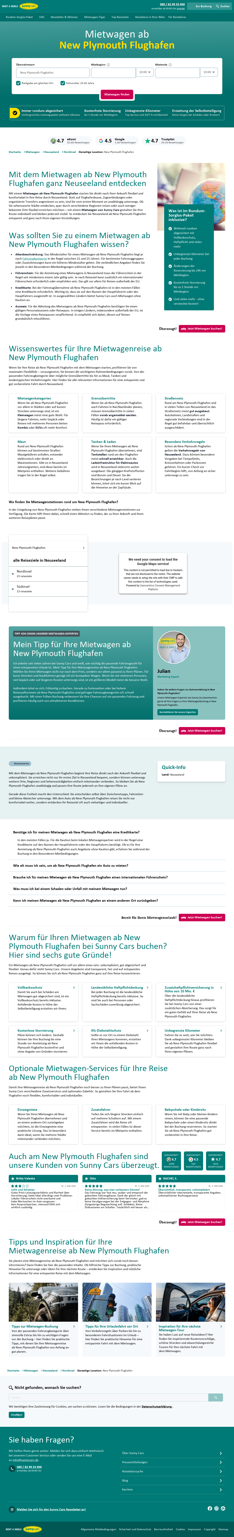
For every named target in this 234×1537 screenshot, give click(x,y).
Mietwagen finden (117, 94)
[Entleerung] (86, 73)
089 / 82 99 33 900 (29, 1467)
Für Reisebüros (177, 17)
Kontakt (181, 8)
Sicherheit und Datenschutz (135, 1529)
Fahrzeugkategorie (34, 258)
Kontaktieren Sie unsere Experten (178, 712)
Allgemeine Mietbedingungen (98, 1529)
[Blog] (223, 1508)
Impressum (194, 1529)
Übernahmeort (25, 64)
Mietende (163, 64)
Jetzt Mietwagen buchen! (201, 329)
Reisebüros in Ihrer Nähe (150, 17)
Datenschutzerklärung (157, 1406)
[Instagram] (216, 1508)
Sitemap (223, 1529)
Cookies (180, 1529)
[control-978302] (113, 73)
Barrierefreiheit (163, 1529)
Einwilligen (16, 1415)
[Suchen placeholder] (215, 1397)
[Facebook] (210, 1508)
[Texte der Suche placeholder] (108, 1397)
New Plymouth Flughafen (48, 547)
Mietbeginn (100, 64)
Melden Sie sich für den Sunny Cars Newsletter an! (51, 1509)
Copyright (210, 1529)
